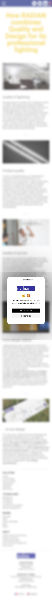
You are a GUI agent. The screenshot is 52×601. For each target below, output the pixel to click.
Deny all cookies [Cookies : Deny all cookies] (28, 280)
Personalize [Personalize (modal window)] (26, 316)
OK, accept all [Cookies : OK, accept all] (26, 310)
